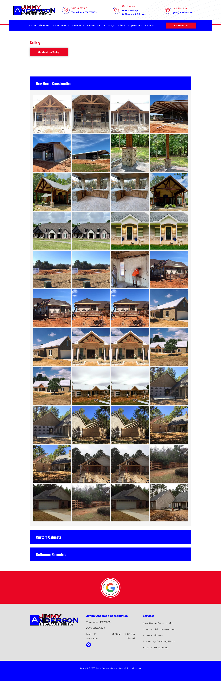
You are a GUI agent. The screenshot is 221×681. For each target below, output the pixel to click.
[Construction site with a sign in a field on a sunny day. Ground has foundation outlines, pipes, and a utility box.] (91, 269)
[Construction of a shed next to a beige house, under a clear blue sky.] (130, 425)
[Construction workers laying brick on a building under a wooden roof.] (91, 114)
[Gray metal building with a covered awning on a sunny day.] (91, 153)
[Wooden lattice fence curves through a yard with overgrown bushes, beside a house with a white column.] (91, 502)
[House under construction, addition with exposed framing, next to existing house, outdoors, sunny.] (169, 425)
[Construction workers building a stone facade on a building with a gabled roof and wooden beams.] (130, 114)
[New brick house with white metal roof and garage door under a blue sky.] (169, 308)
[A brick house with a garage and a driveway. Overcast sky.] (130, 502)
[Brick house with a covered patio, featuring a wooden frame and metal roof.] (52, 192)
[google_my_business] (88, 645)
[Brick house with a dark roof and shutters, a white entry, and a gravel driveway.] (91, 230)
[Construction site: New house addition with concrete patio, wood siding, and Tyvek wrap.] (169, 386)
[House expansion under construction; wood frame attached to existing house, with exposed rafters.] (52, 464)
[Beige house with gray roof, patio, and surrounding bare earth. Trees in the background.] (169, 502)
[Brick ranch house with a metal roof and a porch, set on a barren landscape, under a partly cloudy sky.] (52, 386)
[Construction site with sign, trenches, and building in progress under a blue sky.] (52, 269)
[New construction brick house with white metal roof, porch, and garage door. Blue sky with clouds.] (52, 347)
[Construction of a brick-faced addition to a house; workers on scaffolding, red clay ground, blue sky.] (130, 308)
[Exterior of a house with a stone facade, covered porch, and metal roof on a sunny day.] (130, 347)
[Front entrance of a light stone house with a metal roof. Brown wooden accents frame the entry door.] (91, 347)
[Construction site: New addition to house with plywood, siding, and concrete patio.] (52, 425)
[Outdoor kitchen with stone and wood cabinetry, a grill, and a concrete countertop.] (130, 192)
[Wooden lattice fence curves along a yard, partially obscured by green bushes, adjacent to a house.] (169, 464)
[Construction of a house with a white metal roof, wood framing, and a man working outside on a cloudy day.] (130, 386)
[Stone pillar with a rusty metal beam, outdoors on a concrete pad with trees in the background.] (130, 153)
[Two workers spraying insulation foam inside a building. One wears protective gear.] (130, 269)
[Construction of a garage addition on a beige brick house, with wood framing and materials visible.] (91, 464)
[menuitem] (32, 25)
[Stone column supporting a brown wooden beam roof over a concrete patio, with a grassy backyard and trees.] (169, 153)
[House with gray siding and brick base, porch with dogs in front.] (130, 230)
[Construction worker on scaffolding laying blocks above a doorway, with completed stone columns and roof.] (52, 114)
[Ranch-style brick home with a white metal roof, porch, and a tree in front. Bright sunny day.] (169, 347)
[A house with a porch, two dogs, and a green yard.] (169, 230)
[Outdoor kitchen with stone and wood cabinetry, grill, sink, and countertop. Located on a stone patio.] (91, 192)
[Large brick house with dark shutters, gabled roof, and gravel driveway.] (52, 230)
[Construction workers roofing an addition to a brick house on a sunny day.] (169, 269)
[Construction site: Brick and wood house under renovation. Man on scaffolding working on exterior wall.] (91, 308)
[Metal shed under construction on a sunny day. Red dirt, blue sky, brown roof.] (52, 153)
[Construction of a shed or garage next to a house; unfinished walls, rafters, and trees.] (91, 425)
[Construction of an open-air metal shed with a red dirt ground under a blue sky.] (169, 114)
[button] (110, 83)
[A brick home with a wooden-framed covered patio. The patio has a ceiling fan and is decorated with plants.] (169, 192)
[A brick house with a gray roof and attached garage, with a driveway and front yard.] (52, 502)
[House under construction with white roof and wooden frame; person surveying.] (91, 386)
